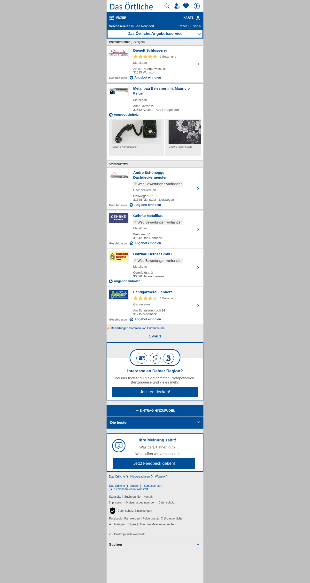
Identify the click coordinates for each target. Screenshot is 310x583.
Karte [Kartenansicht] (192, 17)
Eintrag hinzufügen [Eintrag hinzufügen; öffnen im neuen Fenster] (155, 410)
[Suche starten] (167, 6)
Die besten (119, 422)
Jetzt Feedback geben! (154, 463)
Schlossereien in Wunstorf (131, 489)
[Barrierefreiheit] (197, 6)
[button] (130, 511)
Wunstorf (161, 476)
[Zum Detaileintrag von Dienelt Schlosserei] (155, 64)
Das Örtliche (117, 476)
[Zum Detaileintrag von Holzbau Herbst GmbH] (155, 267)
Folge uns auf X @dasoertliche (162, 518)
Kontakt (148, 496)
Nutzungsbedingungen (140, 502)
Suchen (115, 544)
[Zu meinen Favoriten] (186, 6)
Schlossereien (153, 485)
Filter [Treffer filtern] (121, 17)
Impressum (116, 502)
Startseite (115, 496)
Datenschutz (166, 502)
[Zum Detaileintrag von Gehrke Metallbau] (155, 229)
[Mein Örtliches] (178, 6)
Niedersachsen (140, 476)
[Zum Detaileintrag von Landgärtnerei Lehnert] (155, 305)
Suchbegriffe (132, 496)
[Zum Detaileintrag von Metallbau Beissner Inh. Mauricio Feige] (155, 101)
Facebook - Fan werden (124, 518)
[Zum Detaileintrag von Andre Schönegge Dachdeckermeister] (155, 188)
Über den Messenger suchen (157, 524)
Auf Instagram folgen (122, 524)
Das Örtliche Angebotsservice (154, 34)
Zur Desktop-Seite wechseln (127, 534)
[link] (198, 18)
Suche (134, 485)
